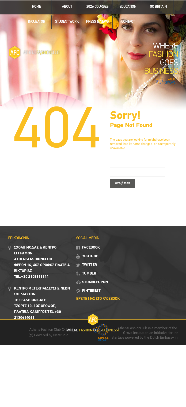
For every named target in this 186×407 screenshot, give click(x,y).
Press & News (95, 21)
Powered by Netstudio (51, 335)
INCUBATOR (34, 21)
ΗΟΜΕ (36, 7)
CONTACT (128, 22)
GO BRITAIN (156, 6)
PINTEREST (91, 291)
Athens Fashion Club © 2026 (51, 330)
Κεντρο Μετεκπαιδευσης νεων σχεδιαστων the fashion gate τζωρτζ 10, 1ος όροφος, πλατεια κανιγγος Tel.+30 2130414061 (42, 303)
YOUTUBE (90, 256)
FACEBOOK (91, 247)
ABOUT (65, 6)
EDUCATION (126, 6)
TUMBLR (89, 273)
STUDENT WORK (65, 21)
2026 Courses (97, 7)
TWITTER (89, 265)
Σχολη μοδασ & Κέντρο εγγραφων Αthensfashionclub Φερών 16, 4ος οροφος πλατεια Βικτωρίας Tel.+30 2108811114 (42, 262)
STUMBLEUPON (95, 282)
